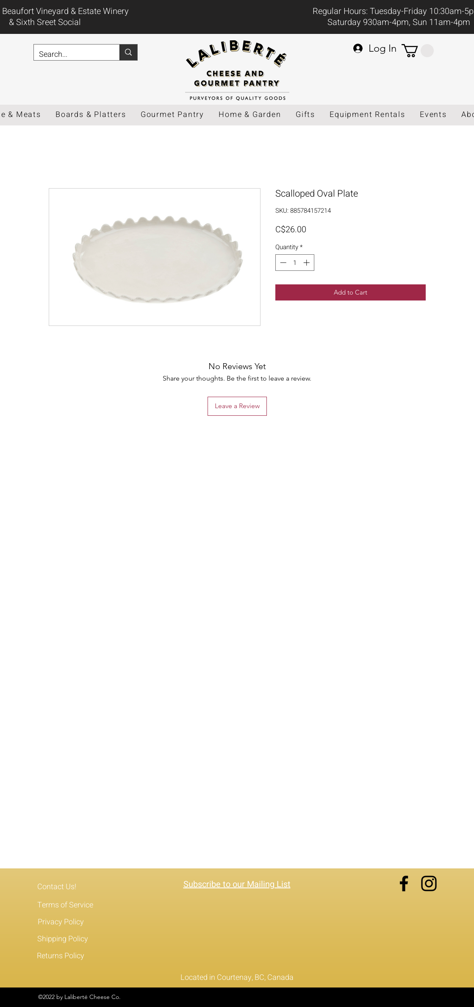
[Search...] (70, 55)
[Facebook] (404, 883)
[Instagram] (429, 883)
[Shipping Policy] (71, 939)
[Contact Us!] (71, 887)
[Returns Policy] (71, 956)
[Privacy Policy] (72, 922)
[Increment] (307, 262)
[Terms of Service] (71, 905)
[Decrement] (282, 262)
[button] (418, 50)
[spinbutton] (295, 262)
